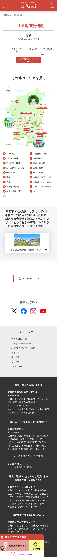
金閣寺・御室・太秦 (24, 119)
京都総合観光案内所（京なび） (24, 393)
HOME (5, 16)
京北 (17, 102)
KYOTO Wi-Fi (17, 367)
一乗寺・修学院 (39, 116)
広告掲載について (19, 464)
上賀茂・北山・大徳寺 (26, 113)
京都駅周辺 (30, 134)
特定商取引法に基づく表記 (23, 349)
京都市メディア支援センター (22, 523)
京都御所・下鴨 (28, 125)
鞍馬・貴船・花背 (41, 106)
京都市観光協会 (16, 430)
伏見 (33, 138)
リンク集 (15, 363)
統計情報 (15, 358)
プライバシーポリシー (21, 345)
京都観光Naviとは (19, 340)
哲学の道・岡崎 (39, 125)
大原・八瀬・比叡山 (41, 108)
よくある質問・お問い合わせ (28, 456)
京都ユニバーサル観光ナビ (21, 488)
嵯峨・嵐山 (17, 122)
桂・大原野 (17, 134)
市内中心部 (27, 130)
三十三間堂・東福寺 (41, 133)
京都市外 (8, 146)
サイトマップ (17, 354)
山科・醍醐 (40, 136)
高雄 (15, 110)
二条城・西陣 (22, 127)
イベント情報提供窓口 (21, 468)
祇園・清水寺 (39, 130)
